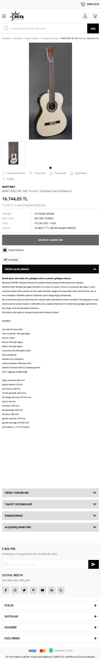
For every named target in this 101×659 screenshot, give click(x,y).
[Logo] (17, 16)
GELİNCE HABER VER (50, 240)
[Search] (50, 28)
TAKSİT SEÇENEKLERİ (18, 504)
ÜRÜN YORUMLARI (17, 492)
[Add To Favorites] (13, 173)
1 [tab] (50, 168)
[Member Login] (85, 16)
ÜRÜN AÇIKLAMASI (17, 269)
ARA (93, 28)
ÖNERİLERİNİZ (14, 515)
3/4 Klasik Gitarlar (44, 213)
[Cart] (95, 16)
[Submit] (93, 564)
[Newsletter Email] (50, 564)
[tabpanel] (13, 153)
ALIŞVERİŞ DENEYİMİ (18, 527)
